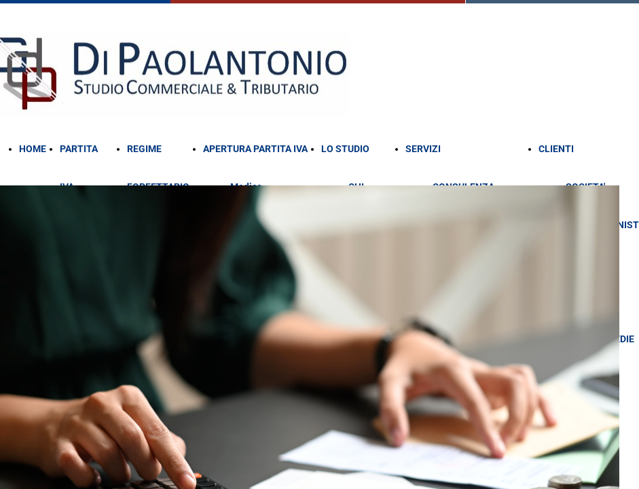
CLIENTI (556, 148)
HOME (32, 148)
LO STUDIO (345, 148)
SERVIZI (423, 148)
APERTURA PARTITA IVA (255, 148)
